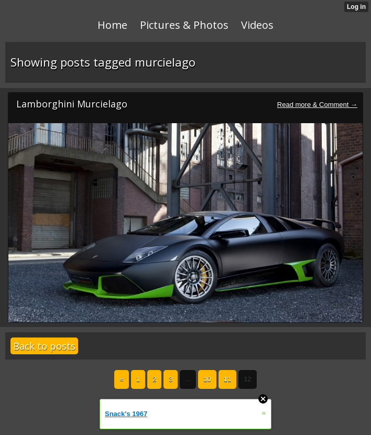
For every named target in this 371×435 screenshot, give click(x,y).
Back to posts (44, 346)
